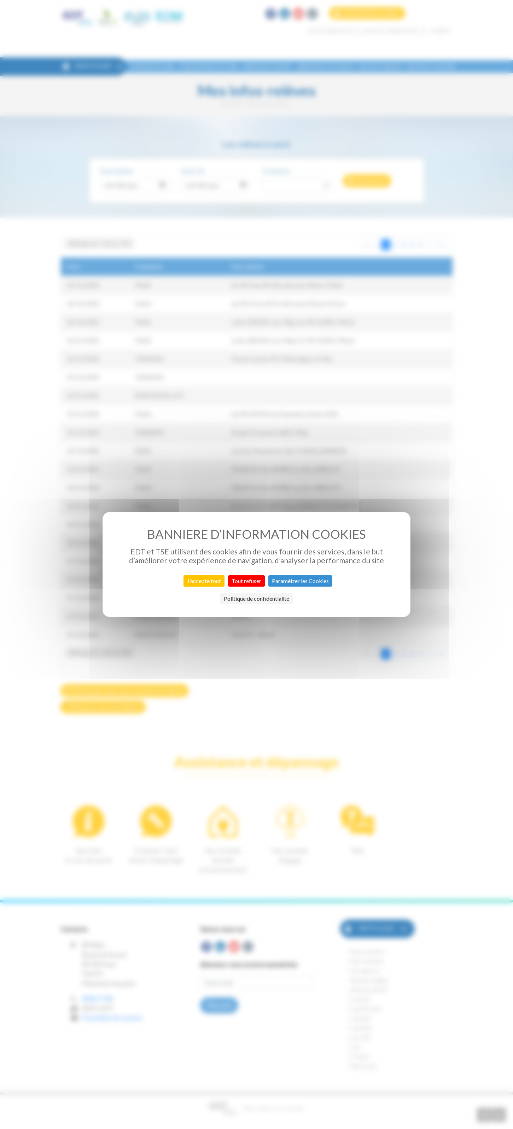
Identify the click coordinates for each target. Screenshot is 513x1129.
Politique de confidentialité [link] (256, 598)
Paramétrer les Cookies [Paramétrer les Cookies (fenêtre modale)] (300, 580)
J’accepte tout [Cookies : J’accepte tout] (204, 580)
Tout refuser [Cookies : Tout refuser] (246, 580)
